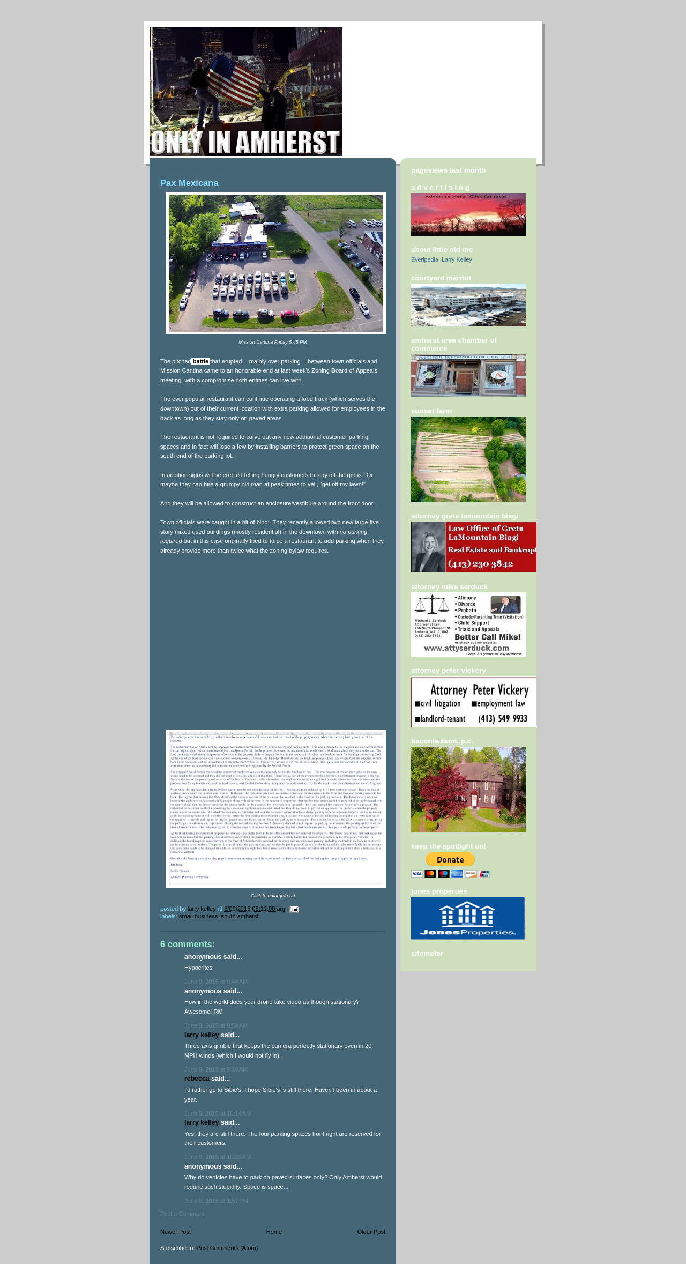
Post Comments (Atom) (227, 1248)
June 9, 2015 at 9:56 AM (216, 1069)
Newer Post (175, 1232)
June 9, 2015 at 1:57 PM (216, 1201)
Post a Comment (182, 1213)
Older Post (371, 1232)
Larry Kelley (201, 1035)
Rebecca (197, 1078)
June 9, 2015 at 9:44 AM (216, 981)
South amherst (240, 916)
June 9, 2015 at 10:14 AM (217, 1113)
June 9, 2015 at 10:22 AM (217, 1157)
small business (198, 916)
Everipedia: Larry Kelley (441, 259)
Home (274, 1232)
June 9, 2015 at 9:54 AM (216, 1025)
